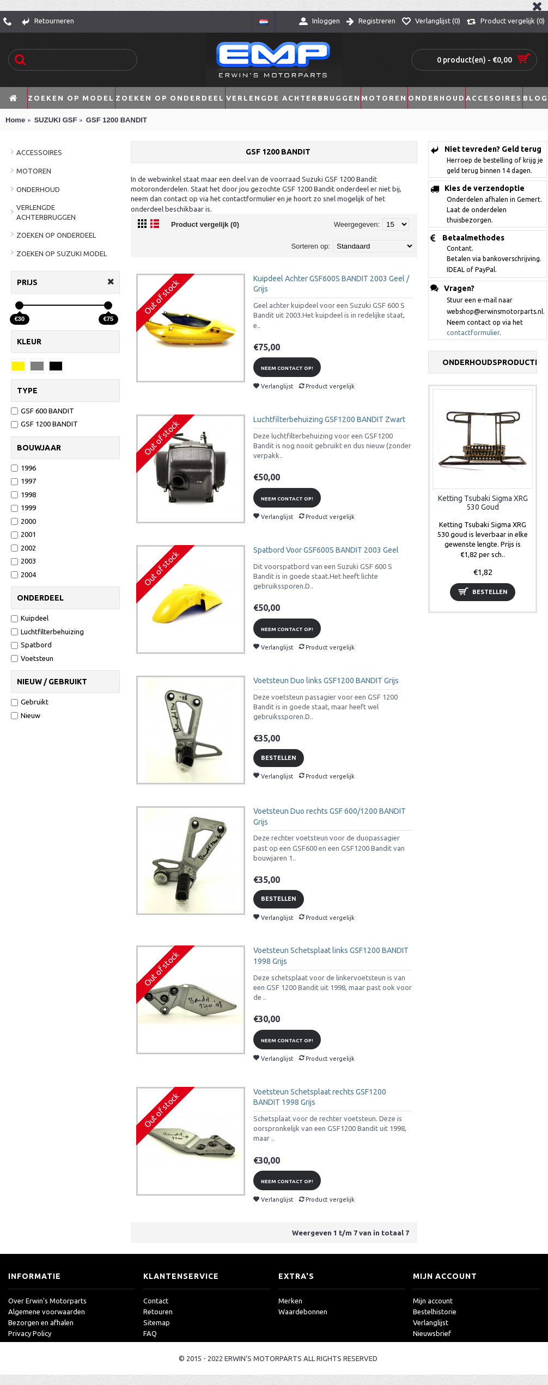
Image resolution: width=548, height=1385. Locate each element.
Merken (290, 1300)
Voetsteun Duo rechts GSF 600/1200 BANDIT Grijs (329, 816)
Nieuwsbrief (432, 1333)
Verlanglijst (430, 1322)
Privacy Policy (29, 1333)
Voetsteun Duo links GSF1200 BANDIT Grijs (326, 680)
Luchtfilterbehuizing (47, 631)
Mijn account (433, 1300)
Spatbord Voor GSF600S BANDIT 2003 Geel (326, 550)
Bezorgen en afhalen (41, 1322)
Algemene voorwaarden (46, 1311)
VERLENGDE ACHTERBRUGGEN (46, 212)
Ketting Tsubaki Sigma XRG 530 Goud (483, 502)
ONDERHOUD (38, 189)
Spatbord (31, 644)
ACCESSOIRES (39, 152)
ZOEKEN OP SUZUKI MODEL (61, 253)
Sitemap (156, 1322)
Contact (155, 1300)
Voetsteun (32, 658)
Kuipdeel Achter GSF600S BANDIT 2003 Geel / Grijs (331, 284)
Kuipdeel (29, 618)
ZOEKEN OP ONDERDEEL (56, 235)
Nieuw (25, 715)
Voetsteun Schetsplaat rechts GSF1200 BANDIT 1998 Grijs (319, 1097)
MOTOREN (33, 171)
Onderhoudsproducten (489, 362)
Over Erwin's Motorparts (47, 1300)
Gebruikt (29, 702)
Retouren (158, 1311)
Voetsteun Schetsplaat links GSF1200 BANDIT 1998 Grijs (331, 956)
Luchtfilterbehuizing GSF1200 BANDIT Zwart (329, 419)
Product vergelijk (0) (205, 224)
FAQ (150, 1333)
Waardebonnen (302, 1311)
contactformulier (473, 332)
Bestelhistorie (434, 1311)
